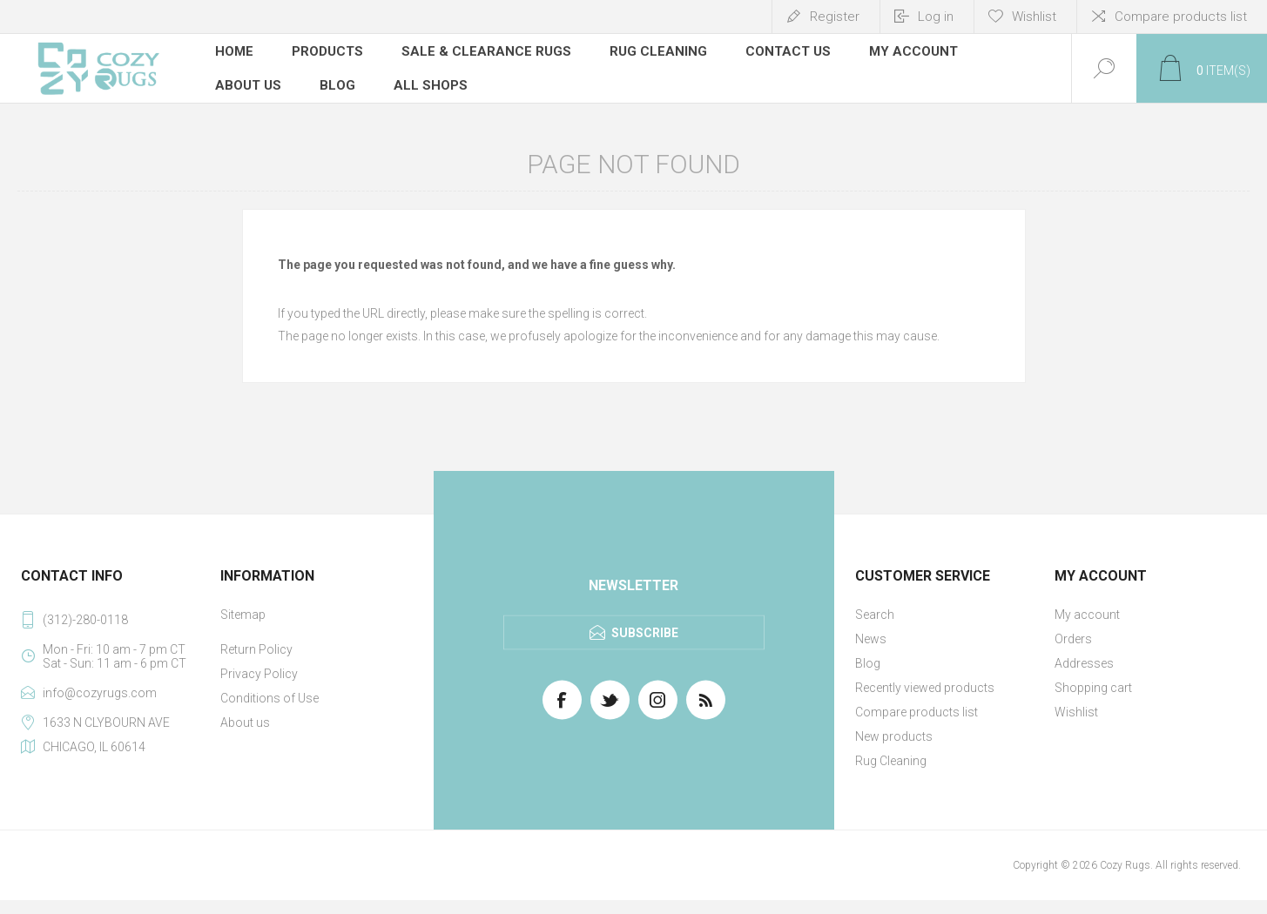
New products (894, 736)
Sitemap (243, 615)
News (870, 639)
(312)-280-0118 (85, 620)
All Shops (431, 83)
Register (834, 16)
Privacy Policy (259, 674)
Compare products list (1181, 16)
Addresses (1084, 663)
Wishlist (1076, 712)
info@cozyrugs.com (100, 693)
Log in (936, 16)
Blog (867, 663)
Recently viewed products (924, 688)
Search (874, 615)
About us (245, 722)
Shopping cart (1093, 688)
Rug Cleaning (891, 761)
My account (1087, 615)
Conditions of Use (269, 698)
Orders (1073, 639)
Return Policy (256, 649)
